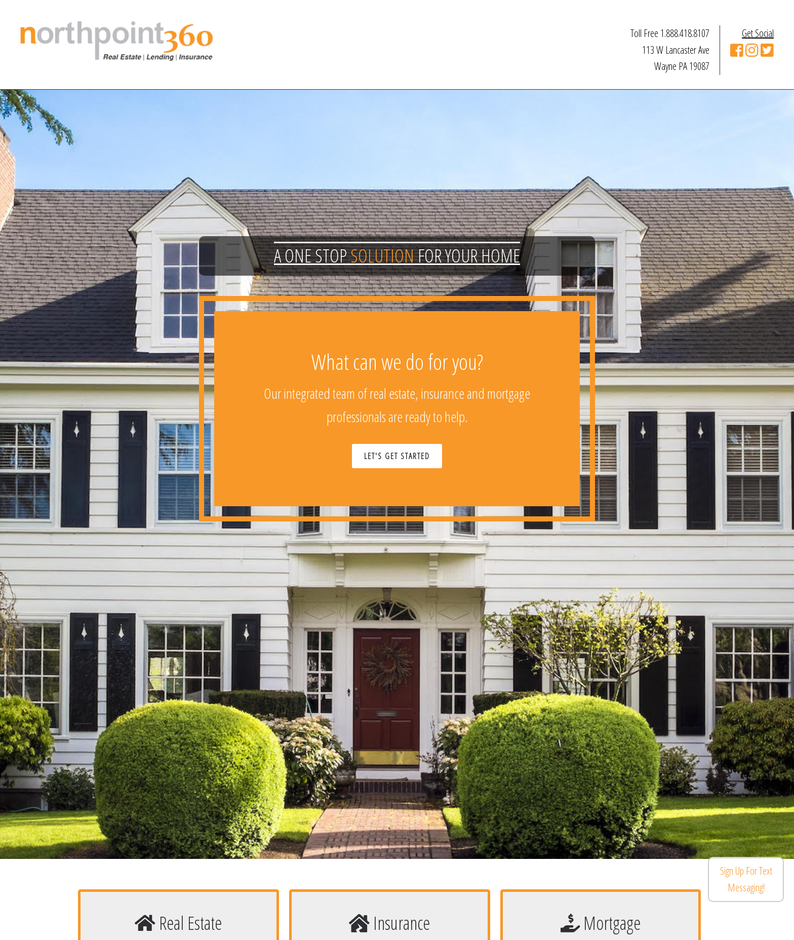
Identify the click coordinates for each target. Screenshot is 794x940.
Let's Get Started (397, 456)
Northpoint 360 (116, 40)
